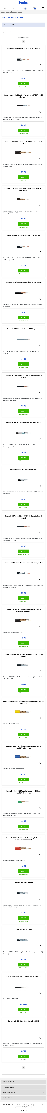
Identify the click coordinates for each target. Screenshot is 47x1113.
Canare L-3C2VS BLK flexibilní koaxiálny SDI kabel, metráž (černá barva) (23, 610)
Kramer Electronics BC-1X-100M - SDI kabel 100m (23, 976)
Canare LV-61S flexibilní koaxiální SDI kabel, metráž (23, 282)
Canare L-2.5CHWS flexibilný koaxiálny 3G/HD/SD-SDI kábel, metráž (23, 96)
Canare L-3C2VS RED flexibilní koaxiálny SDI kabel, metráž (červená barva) (23, 839)
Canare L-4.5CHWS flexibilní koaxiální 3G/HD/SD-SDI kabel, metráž (24, 190)
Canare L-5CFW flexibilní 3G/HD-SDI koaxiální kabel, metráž (23, 517)
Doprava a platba (8, 1087)
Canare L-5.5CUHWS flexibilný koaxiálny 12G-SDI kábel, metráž (23, 655)
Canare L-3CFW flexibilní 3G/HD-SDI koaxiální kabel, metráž (23, 377)
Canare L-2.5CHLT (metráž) (23, 883)
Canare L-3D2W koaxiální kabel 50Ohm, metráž (23, 329)
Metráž (20, 12)
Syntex (3, 12)
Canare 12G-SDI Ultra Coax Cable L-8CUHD (23, 1021)
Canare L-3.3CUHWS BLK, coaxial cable (23, 469)
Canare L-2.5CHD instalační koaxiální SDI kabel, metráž (23, 563)
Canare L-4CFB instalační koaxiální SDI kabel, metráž (23, 422)
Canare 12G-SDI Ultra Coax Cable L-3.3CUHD (23, 48)
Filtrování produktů (9, 25)
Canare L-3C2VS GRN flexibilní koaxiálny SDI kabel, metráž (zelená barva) (23, 792)
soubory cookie (38, 1105)
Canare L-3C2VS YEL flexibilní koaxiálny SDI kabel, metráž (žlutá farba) (23, 702)
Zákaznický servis (8, 1082)
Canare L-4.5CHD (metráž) (23, 929)
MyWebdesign (28, 1107)
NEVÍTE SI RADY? (7, 1098)
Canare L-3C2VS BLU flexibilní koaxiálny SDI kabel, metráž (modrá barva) (23, 747)
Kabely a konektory (11, 12)
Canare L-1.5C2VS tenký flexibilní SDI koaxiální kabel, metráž (23, 143)
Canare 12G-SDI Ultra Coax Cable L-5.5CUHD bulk (23, 235)
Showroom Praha (9, 1093)
